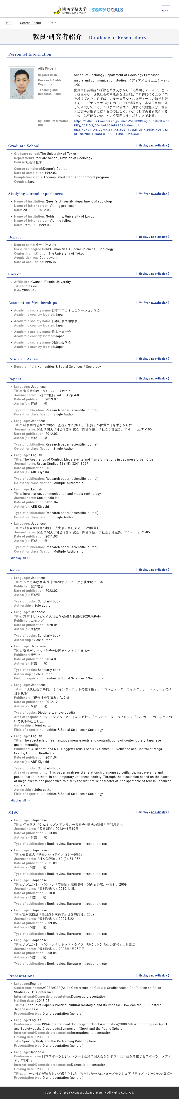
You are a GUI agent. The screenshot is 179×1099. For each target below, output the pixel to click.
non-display (159, 145)
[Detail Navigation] (166, 9)
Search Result (30, 23)
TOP (8, 23)
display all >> (21, 558)
